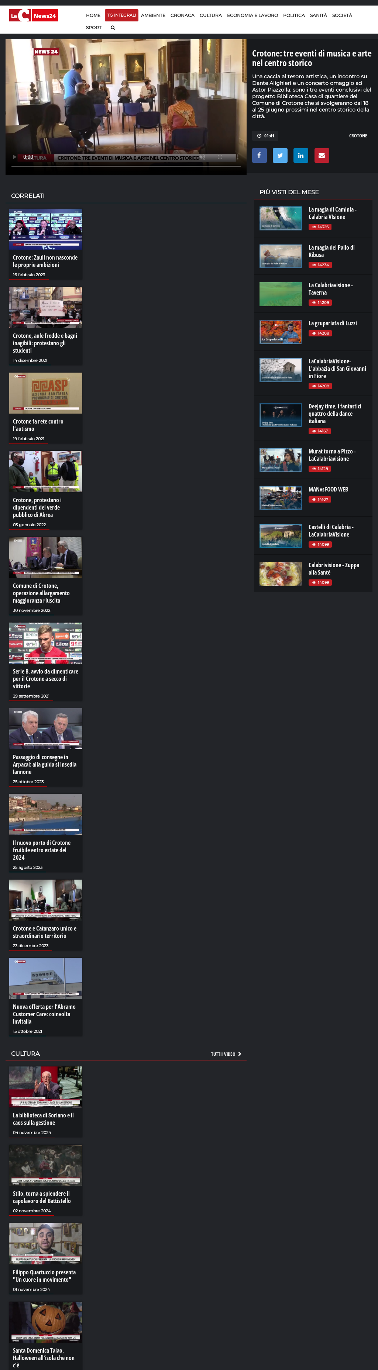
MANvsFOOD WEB (328, 489)
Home (93, 15)
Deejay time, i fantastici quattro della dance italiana (335, 413)
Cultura (211, 15)
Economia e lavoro (252, 15)
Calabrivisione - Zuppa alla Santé (334, 568)
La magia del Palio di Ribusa (332, 251)
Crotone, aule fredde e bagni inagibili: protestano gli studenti (45, 343)
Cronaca (183, 15)
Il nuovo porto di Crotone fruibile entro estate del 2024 (42, 850)
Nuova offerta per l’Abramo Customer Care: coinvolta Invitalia (44, 1014)
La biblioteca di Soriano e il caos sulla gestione (43, 1119)
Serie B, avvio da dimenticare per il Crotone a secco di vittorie (45, 678)
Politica (294, 15)
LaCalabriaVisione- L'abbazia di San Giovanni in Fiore (337, 368)
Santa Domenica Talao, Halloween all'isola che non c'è (44, 1357)
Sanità (318, 15)
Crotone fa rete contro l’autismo (38, 425)
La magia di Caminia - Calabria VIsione (333, 213)
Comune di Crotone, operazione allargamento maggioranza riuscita (41, 593)
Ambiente (153, 15)
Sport (94, 27)
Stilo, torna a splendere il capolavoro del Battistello (42, 1197)
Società (342, 15)
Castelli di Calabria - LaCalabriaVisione (331, 530)
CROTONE (358, 135)
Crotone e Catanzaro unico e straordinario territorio (44, 932)
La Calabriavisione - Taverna (331, 289)
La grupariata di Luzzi (333, 323)
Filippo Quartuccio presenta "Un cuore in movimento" (44, 1276)
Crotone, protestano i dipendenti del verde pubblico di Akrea (37, 507)
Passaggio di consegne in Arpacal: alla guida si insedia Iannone (44, 764)
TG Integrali (121, 15)
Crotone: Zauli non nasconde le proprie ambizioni (45, 261)
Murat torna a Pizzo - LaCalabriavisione (332, 455)
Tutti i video (226, 1054)
